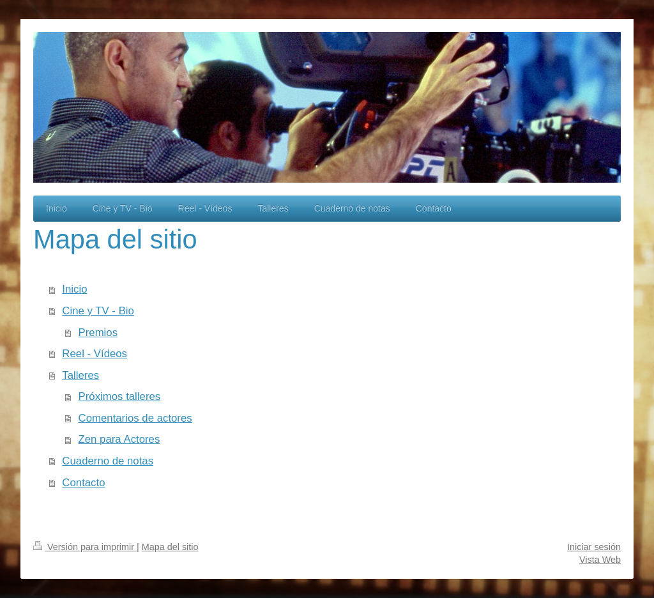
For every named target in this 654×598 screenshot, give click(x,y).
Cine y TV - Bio (98, 311)
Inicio (74, 289)
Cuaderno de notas (107, 461)
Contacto (83, 483)
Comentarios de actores (135, 418)
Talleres (80, 375)
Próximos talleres (120, 396)
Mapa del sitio (170, 547)
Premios (98, 332)
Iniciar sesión (594, 547)
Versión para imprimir (85, 547)
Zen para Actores (119, 439)
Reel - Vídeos (94, 354)
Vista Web (600, 560)
